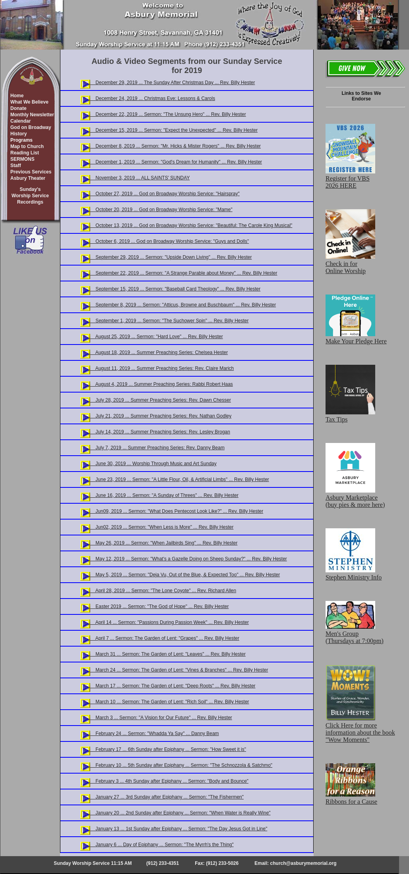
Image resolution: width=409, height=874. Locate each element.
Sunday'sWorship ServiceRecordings (30, 196)
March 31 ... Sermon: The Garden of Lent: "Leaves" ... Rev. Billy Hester (168, 654)
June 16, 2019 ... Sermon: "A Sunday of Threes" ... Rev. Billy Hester (164, 495)
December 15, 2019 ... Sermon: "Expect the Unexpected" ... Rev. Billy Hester (174, 130)
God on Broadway (30, 127)
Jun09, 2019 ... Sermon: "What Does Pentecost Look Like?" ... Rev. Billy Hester (176, 511)
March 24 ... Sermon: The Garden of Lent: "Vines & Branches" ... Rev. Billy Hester (179, 670)
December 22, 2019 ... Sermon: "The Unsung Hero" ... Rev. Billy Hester (168, 114)
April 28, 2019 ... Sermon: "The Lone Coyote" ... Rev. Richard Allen (163, 590)
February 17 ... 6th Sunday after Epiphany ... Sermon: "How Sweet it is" (168, 749)
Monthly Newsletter (32, 114)
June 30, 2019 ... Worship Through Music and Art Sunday (153, 463)
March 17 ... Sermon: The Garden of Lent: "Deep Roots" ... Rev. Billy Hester (173, 686)
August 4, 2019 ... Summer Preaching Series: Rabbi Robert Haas (161, 384)
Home (16, 95)
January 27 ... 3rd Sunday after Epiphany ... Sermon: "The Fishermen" (167, 797)
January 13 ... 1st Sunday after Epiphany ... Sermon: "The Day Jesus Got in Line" (178, 829)
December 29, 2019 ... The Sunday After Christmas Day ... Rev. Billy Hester (172, 82)
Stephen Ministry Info (354, 574)
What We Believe (29, 102)
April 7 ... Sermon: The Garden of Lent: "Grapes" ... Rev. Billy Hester (164, 638)
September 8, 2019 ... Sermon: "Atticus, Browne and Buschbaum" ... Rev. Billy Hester (183, 305)
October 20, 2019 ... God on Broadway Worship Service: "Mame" (161, 209)
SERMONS (22, 159)
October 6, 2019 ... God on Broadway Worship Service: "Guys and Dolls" (169, 241)
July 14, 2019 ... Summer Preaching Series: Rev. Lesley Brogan (160, 432)
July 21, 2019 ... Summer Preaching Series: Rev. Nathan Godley (160, 416)
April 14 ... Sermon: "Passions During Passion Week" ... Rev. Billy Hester (169, 622)
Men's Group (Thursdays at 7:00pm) (355, 633)
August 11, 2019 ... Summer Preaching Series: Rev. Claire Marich (162, 368)
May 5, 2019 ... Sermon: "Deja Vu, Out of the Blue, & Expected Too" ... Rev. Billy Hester (185, 575)
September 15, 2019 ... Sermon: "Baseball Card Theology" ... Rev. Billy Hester (175, 289)
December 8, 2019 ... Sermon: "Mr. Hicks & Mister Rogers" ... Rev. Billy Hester (175, 146)
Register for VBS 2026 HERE (350, 178)
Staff (15, 165)
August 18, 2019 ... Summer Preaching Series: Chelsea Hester (159, 352)
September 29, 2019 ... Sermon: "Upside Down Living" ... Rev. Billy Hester (171, 257)
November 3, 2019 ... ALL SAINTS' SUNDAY (140, 178)
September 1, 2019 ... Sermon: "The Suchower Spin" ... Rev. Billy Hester (169, 320)
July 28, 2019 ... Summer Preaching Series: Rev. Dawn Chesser (160, 400)
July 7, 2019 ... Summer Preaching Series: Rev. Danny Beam (157, 447)
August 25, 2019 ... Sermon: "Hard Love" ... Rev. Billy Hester (156, 336)
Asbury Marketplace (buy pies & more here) (355, 497)
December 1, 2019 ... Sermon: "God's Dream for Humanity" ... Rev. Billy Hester (176, 162)
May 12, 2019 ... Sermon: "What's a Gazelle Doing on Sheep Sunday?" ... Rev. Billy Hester (188, 559)
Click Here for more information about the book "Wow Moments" (360, 729)
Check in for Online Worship (350, 263)
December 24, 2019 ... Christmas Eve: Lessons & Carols (152, 98)
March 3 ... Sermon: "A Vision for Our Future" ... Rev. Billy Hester (161, 717)
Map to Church (27, 146)
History (18, 134)
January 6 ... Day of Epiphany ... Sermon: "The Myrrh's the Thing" (162, 844)
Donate (18, 108)
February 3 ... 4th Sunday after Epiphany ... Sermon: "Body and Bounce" (169, 781)
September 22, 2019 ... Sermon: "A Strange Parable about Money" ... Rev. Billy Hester (183, 273)
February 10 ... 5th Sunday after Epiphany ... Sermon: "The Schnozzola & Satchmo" (181, 765)
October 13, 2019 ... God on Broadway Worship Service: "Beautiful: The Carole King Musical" (191, 225)
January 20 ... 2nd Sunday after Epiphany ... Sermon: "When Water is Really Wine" (180, 813)
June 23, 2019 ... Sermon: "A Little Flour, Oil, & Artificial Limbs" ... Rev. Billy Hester (179, 479)
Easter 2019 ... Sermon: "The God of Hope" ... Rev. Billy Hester (159, 606)
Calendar (20, 121)
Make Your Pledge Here (356, 338)
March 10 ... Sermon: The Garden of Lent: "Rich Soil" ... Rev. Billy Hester (169, 702)
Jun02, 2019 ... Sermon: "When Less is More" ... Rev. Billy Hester (161, 527)
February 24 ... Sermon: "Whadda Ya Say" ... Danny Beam (154, 733)
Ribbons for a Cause (351, 798)
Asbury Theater (27, 178)
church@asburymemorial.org (303, 863)
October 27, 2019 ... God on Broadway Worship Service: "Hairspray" (165, 193)
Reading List (24, 153)
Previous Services (30, 172)
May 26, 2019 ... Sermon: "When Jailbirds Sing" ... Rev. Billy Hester (163, 543)
